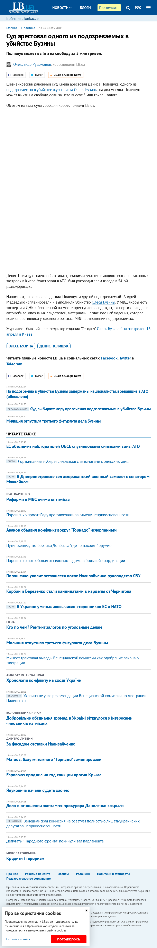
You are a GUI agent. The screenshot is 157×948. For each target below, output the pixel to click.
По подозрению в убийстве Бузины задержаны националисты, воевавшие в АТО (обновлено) (77, 393)
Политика (28, 28)
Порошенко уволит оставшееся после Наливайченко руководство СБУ (73, 576)
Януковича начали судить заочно (38, 790)
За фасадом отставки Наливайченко (40, 744)
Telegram (14, 364)
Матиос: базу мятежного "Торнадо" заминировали (53, 759)
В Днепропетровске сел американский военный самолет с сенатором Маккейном (78, 479)
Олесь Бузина (21, 346)
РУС (138, 7)
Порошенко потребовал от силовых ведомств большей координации (65, 560)
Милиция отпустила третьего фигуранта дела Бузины (53, 421)
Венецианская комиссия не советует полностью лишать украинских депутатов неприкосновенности (72, 823)
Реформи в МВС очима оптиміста (38, 499)
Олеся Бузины (103, 302)
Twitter (125, 358)
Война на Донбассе (22, 18)
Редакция (83, 874)
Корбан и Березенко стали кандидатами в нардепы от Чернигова (68, 591)
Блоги (85, 7)
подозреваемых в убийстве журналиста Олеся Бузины (52, 89)
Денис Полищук (53, 346)
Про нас (12, 874)
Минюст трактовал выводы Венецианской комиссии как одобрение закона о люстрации (72, 660)
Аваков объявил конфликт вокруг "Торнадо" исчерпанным (61, 530)
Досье (82, 23)
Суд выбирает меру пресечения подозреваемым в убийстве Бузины (78, 409)
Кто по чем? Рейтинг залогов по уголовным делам (54, 627)
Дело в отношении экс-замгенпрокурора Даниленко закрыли (65, 805)
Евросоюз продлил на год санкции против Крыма (54, 775)
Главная (11, 28)
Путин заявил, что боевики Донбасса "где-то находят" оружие (58, 545)
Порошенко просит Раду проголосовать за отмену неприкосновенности (67, 514)
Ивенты (63, 874)
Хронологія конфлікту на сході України (43, 680)
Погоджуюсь (68, 939)
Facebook (109, 358)
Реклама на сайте (37, 874)
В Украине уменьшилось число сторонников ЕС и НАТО (63, 606)
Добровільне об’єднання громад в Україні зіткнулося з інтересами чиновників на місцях (69, 720)
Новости (62, 7)
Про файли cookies (17, 939)
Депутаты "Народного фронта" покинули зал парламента (55, 841)
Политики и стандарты (113, 874)
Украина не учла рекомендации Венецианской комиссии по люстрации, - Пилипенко (77, 698)
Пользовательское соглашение (28, 878)
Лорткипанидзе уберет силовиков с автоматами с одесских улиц (67, 461)
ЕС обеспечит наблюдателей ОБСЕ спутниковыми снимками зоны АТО (73, 446)
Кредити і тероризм (25, 858)
